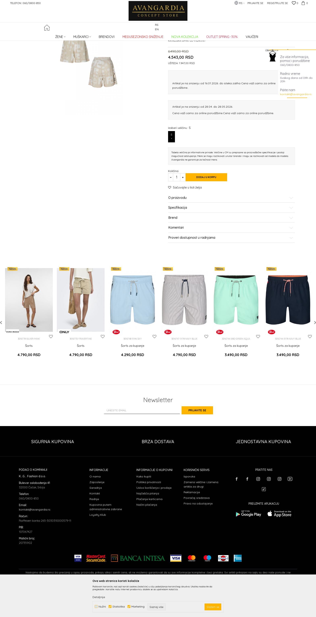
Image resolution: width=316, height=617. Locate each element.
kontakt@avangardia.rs (296, 94)
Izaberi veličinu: (179, 164)
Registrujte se (277, 3)
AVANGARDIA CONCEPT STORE (36, 35)
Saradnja (95, 519)
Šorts (29, 382)
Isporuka (189, 508)
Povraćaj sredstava (197, 530)
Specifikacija (230, 244)
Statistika (118, 606)
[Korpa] (304, 3)
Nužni (102, 606)
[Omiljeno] (295, 3)
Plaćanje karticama (149, 531)
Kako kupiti (143, 508)
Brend (230, 253)
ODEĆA (73, 35)
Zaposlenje (96, 514)
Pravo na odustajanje (198, 535)
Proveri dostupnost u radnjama (230, 273)
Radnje (94, 531)
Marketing (137, 606)
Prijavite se (202, 442)
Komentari (230, 264)
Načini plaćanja (146, 536)
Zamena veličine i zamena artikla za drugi (201, 516)
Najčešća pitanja (147, 525)
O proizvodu (230, 234)
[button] (294, 27)
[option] (29, 350)
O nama (95, 508)
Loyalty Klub (97, 546)
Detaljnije (99, 597)
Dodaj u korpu (210, 213)
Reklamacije (192, 524)
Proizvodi (61, 35)
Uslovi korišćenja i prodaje (154, 519)
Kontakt (94, 525)
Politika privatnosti (148, 514)
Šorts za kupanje (132, 382)
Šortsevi (85, 35)
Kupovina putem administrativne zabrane (105, 539)
